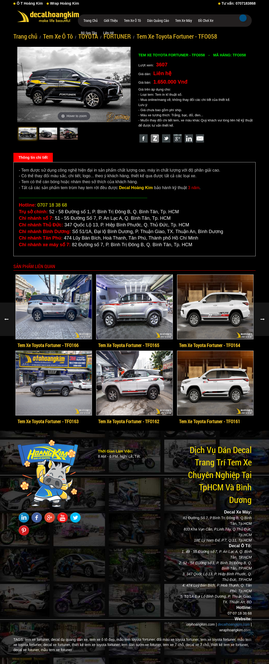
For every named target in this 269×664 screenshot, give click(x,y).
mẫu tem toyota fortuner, (136, 640)
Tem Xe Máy (183, 20)
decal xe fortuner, (57, 645)
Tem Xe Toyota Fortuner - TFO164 (209, 345)
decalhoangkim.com (234, 624)
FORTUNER (117, 36)
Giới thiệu (111, 20)
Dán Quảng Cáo (158, 20)
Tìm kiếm (243, 18)
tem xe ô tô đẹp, (103, 640)
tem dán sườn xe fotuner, (142, 645)
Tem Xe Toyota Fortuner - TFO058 (177, 36)
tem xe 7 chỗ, (173, 645)
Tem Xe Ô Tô (132, 20)
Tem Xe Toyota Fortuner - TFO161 (209, 421)
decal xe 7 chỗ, (198, 645)
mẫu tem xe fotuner (56, 650)
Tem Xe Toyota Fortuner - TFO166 (48, 345)
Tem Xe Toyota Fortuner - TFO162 (128, 421)
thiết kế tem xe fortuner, (230, 645)
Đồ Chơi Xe (205, 20)
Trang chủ (90, 20)
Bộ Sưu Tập (89, 32)
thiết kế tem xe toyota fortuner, (96, 645)
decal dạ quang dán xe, (70, 640)
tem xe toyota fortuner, (218, 640)
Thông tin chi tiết (33, 157)
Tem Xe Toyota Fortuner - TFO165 (128, 345)
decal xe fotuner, (26, 650)
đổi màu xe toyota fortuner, (178, 640)
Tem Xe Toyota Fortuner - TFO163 (48, 421)
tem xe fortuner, (37, 640)
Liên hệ (108, 32)
